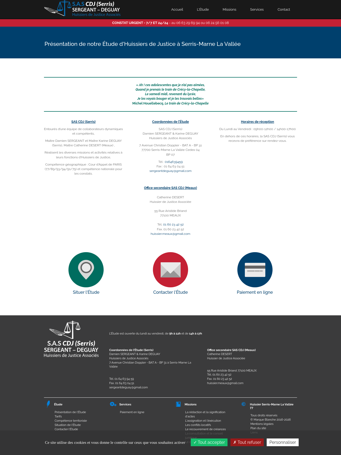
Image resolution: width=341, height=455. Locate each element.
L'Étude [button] (203, 9)
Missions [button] (229, 9)
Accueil (177, 9)
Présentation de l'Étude (70, 412)
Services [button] (257, 9)
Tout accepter (209, 442)
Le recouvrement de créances (205, 429)
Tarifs (58, 416)
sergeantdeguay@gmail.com (170, 171)
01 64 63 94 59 (124, 379)
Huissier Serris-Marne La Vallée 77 (272, 406)
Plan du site (258, 428)
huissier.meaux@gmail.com (170, 234)
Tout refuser (247, 442)
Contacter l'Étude (66, 429)
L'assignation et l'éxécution (203, 420)
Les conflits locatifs (198, 425)
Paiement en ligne (132, 412)
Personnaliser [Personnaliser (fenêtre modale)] (282, 442)
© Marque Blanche (263, 419)
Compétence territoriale (71, 420)
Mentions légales (262, 424)
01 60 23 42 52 (173, 224)
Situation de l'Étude (68, 425)
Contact (284, 9)
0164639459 (174, 162)
